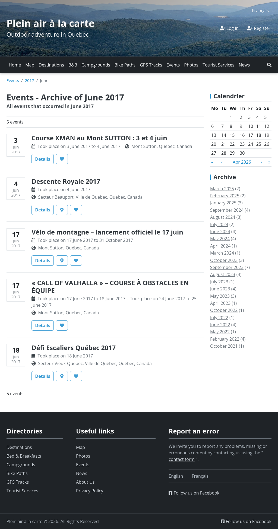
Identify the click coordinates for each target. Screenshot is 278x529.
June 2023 (220, 289)
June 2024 (220, 232)
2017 (29, 80)
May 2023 (220, 296)
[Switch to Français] (260, 10)
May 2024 (220, 239)
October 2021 (224, 346)
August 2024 (222, 217)
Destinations (51, 65)
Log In (229, 28)
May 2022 (220, 332)
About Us (85, 482)
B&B (72, 65)
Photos (191, 65)
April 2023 (220, 303)
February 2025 (224, 196)
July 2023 (219, 282)
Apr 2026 (242, 162)
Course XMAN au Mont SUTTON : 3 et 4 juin (99, 138)
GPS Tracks (151, 65)
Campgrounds (95, 65)
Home (15, 65)
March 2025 (222, 189)
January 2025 (223, 203)
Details (44, 159)
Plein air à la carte (50, 23)
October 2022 (224, 310)
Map (29, 65)
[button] (269, 65)
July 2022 (219, 318)
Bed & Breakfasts (24, 456)
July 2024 (219, 224)
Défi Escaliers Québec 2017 (73, 347)
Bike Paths (125, 65)
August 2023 (222, 274)
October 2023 (224, 260)
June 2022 (220, 325)
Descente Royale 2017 (65, 181)
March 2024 (222, 253)
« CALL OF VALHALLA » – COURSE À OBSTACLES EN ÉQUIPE (110, 286)
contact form (182, 459)
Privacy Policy (89, 491)
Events (173, 65)
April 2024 (220, 246)
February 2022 (224, 339)
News (244, 65)
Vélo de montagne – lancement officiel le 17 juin (107, 232)
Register (258, 28)
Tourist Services (218, 65)
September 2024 (227, 210)
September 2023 (227, 267)
